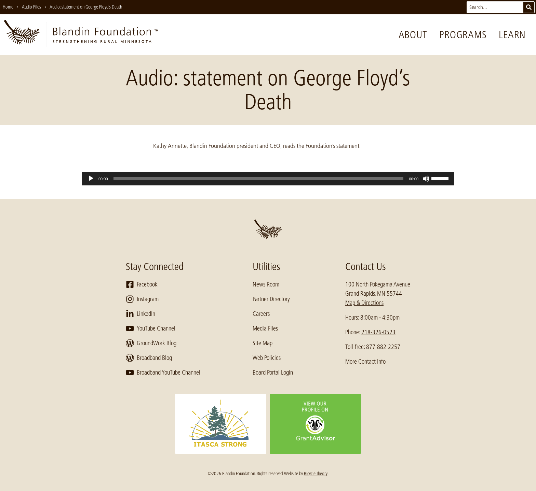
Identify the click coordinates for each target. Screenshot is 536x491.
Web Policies (267, 358)
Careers (261, 314)
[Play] (91, 178)
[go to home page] (81, 35)
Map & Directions (364, 303)
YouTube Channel (150, 328)
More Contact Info (365, 361)
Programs (462, 35)
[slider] (258, 178)
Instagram (142, 299)
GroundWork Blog (151, 343)
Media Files (265, 328)
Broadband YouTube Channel (163, 372)
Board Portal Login (273, 372)
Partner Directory (271, 299)
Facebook (142, 284)
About (413, 35)
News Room (266, 284)
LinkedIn (140, 314)
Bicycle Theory (315, 474)
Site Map (262, 343)
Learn (512, 35)
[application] (268, 178)
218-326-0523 (378, 332)
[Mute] (426, 178)
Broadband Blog (149, 358)
